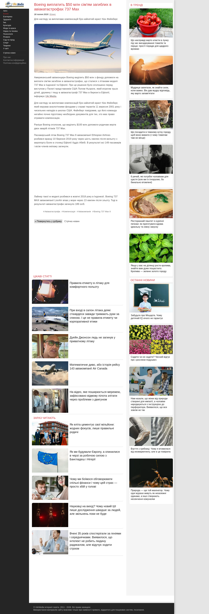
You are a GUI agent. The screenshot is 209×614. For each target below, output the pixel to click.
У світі (6, 48)
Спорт (6, 43)
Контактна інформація (13, 60)
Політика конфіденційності (15, 63)
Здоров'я (7, 19)
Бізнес (53, 14)
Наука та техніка (10, 31)
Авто (5, 11)
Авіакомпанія (84, 211)
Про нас (7, 57)
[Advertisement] (77, 171)
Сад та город (9, 40)
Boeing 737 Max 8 (102, 211)
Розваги (6, 37)
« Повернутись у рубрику (48, 221)
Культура (7, 25)
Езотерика (7, 17)
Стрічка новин (71, 221)
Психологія (8, 34)
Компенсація (69, 211)
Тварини (6, 45)
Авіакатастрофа (52, 211)
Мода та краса (9, 28)
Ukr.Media (50, 96)
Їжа (4, 22)
